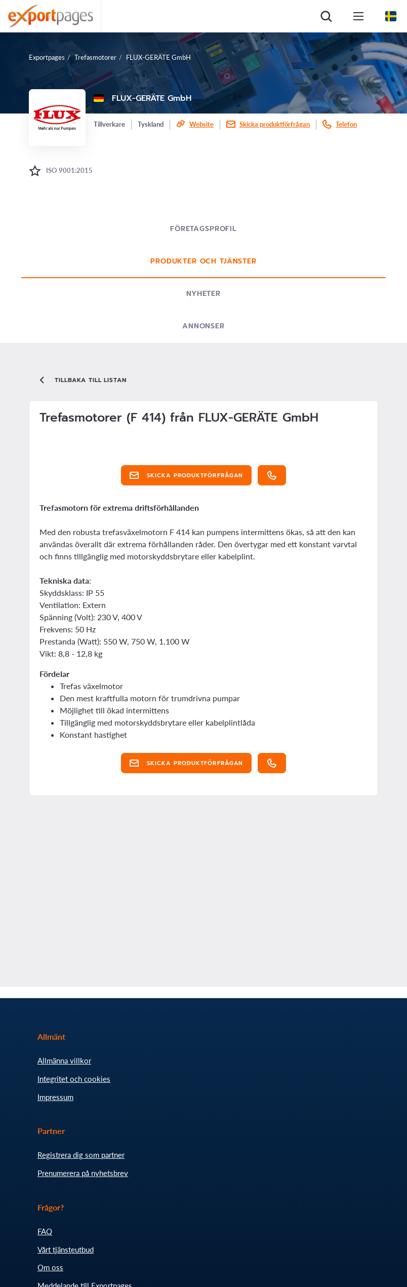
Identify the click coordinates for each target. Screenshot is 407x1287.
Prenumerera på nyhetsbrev (82, 1173)
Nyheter (203, 293)
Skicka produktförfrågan (274, 124)
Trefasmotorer (95, 57)
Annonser (203, 326)
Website (201, 124)
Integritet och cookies (73, 1078)
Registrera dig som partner (81, 1154)
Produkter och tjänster (203, 261)
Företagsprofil (203, 228)
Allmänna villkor (64, 1060)
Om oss (50, 1267)
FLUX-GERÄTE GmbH (158, 57)
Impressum (55, 1097)
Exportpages (47, 57)
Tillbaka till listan (82, 380)
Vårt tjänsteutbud (65, 1249)
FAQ (44, 1231)
